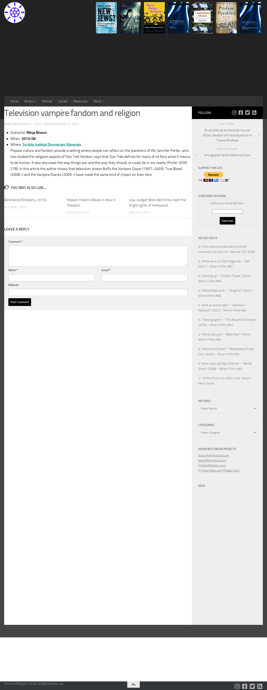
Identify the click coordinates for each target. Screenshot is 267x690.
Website (13, 285)
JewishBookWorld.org (212, 460)
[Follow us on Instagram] (234, 112)
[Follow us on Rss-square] (254, 112)
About (97, 101)
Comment (15, 242)
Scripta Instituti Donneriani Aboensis (52, 144)
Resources (80, 101)
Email (106, 270)
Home (14, 101)
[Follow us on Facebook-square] (240, 112)
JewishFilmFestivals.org (213, 455)
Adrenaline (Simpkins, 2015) (25, 200)
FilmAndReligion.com (212, 465)
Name (13, 270)
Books (28, 101)
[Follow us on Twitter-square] (247, 112)
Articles (47, 101)
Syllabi (62, 101)
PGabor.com (231, 470)
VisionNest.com (212, 470)
